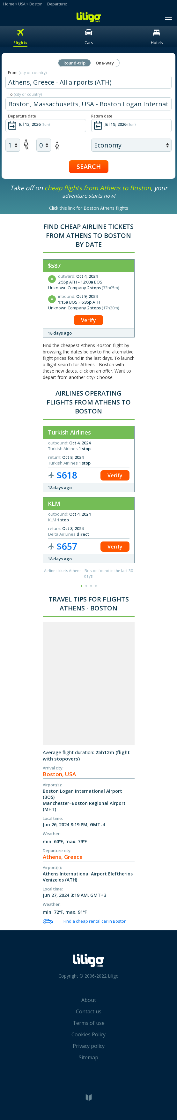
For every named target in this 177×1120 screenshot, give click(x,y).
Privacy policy (89, 1045)
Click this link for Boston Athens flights (88, 208)
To (25, 94)
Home (8, 4)
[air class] (131, 145)
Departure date (22, 116)
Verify (88, 320)
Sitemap (88, 1057)
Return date (101, 116)
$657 (67, 546)
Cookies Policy (88, 1034)
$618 (67, 475)
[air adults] (12, 145)
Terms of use (89, 1022)
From (27, 72)
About (88, 999)
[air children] (43, 145)
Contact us (88, 1011)
